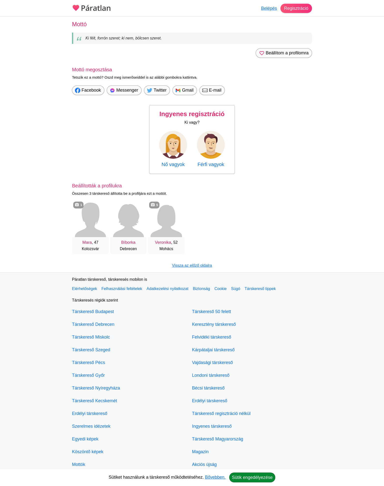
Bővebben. (215, 477)
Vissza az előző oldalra (192, 265)
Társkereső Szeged (91, 349)
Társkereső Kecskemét (94, 400)
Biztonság (201, 289)
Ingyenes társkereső (212, 426)
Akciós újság (204, 464)
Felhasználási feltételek (121, 289)
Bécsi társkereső (208, 388)
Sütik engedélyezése (252, 477)
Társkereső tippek (260, 289)
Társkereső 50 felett (211, 311)
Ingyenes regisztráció (192, 114)
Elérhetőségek (84, 289)
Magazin (200, 451)
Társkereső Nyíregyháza (96, 388)
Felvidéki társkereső (211, 337)
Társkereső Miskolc (91, 337)
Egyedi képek (85, 439)
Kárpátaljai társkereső (213, 349)
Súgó (235, 289)
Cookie (221, 289)
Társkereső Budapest (93, 311)
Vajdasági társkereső (212, 362)
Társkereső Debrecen (93, 324)
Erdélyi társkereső (89, 413)
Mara (87, 242)
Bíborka (128, 242)
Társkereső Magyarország (217, 439)
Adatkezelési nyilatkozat (168, 289)
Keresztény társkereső (214, 324)
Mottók (78, 464)
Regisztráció (296, 8)
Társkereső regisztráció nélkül (221, 413)
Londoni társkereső (210, 375)
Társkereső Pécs (88, 362)
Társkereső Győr (88, 375)
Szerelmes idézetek (91, 426)
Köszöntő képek (87, 451)
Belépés (269, 8)
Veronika (163, 242)
